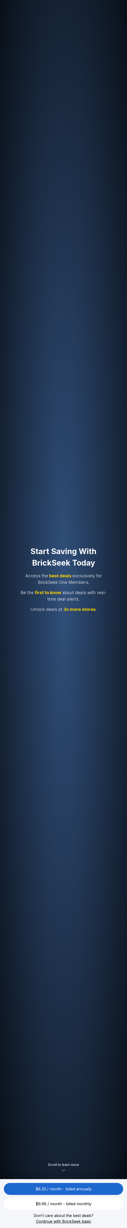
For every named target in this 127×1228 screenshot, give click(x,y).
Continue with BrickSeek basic (63, 1221)
